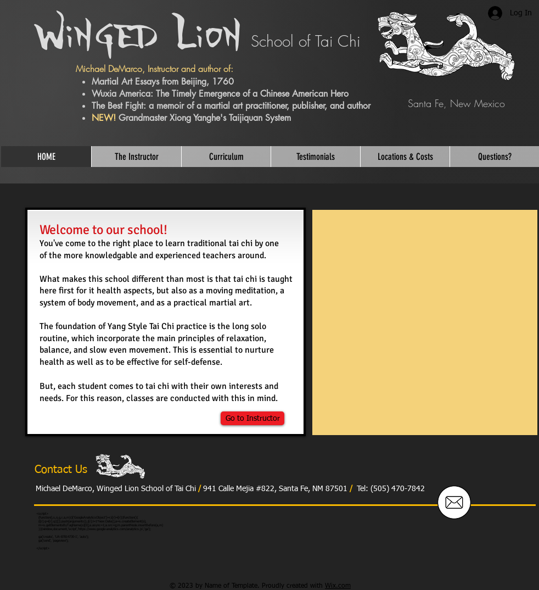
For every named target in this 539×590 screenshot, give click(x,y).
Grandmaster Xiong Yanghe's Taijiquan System (205, 118)
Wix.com (338, 586)
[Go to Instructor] (252, 418)
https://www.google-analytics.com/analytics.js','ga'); (114, 529)
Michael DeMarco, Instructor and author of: (154, 69)
